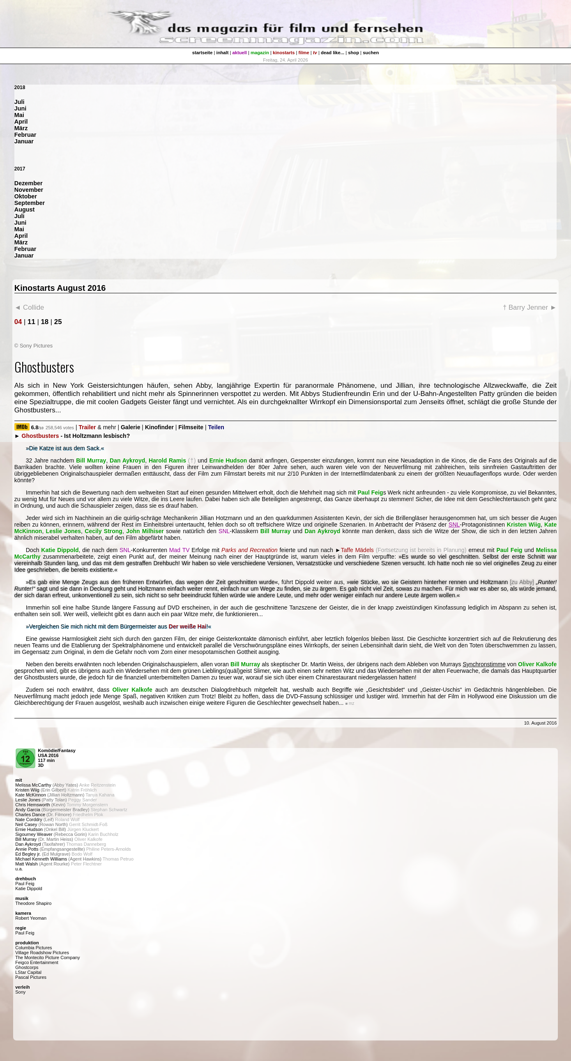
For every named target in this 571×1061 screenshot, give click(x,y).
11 (31, 322)
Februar (25, 134)
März (21, 128)
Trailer (87, 427)
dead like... (332, 52)
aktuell (240, 52)
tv (315, 52)
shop (353, 52)
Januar (24, 141)
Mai (19, 115)
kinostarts (284, 52)
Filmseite (190, 427)
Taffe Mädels (357, 550)
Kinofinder (159, 427)
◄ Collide (29, 307)
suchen (371, 52)
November (28, 189)
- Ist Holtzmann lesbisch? (76, 436)
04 (18, 322)
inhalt (222, 52)
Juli (19, 102)
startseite (202, 52)
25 (58, 322)
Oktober (25, 196)
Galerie (130, 427)
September (29, 203)
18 (44, 322)
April (21, 121)
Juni (20, 108)
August (24, 209)
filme (304, 52)
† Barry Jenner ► (530, 307)
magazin (260, 52)
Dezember (28, 183)
